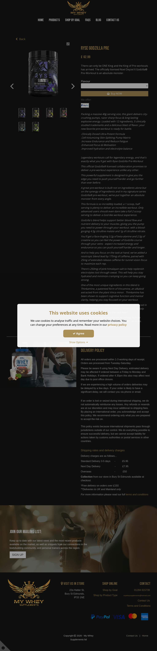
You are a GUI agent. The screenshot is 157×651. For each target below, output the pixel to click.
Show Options (78, 342)
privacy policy (117, 324)
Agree (78, 333)
